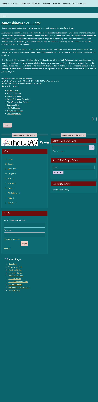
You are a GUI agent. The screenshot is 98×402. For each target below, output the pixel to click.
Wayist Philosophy (14, 96)
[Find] (71, 147)
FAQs (9, 198)
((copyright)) (38, 83)
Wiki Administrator (25, 78)
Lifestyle (56, 3)
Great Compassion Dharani (18, 287)
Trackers (11, 203)
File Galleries (12, 193)
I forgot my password (12, 239)
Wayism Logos (12, 90)
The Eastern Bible (15, 284)
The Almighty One (14, 114)
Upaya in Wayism (14, 93)
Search (8, 164)
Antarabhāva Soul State (21, 23)
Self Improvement (79, 3)
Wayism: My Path (15, 267)
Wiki (9, 178)
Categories (10, 173)
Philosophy (25, 3)
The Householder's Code (18, 281)
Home (8, 159)
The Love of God (14, 279)
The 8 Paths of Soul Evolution (18, 102)
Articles (10, 183)
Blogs (9, 188)
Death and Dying (15, 270)
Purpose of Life (13, 105)
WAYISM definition (15, 276)
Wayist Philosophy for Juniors (18, 99)
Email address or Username (14, 220)
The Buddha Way (14, 108)
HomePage (12, 264)
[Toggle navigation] (4, 15)
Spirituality (15, 3)
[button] (94, 119)
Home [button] (5, 3)
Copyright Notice (15, 273)
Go (92, 147)
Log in (24, 243)
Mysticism (36, 3)
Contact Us (10, 169)
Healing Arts (46, 3)
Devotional (66, 3)
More (6, 125)
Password (7, 230)
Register (7, 248)
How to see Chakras (15, 111)
